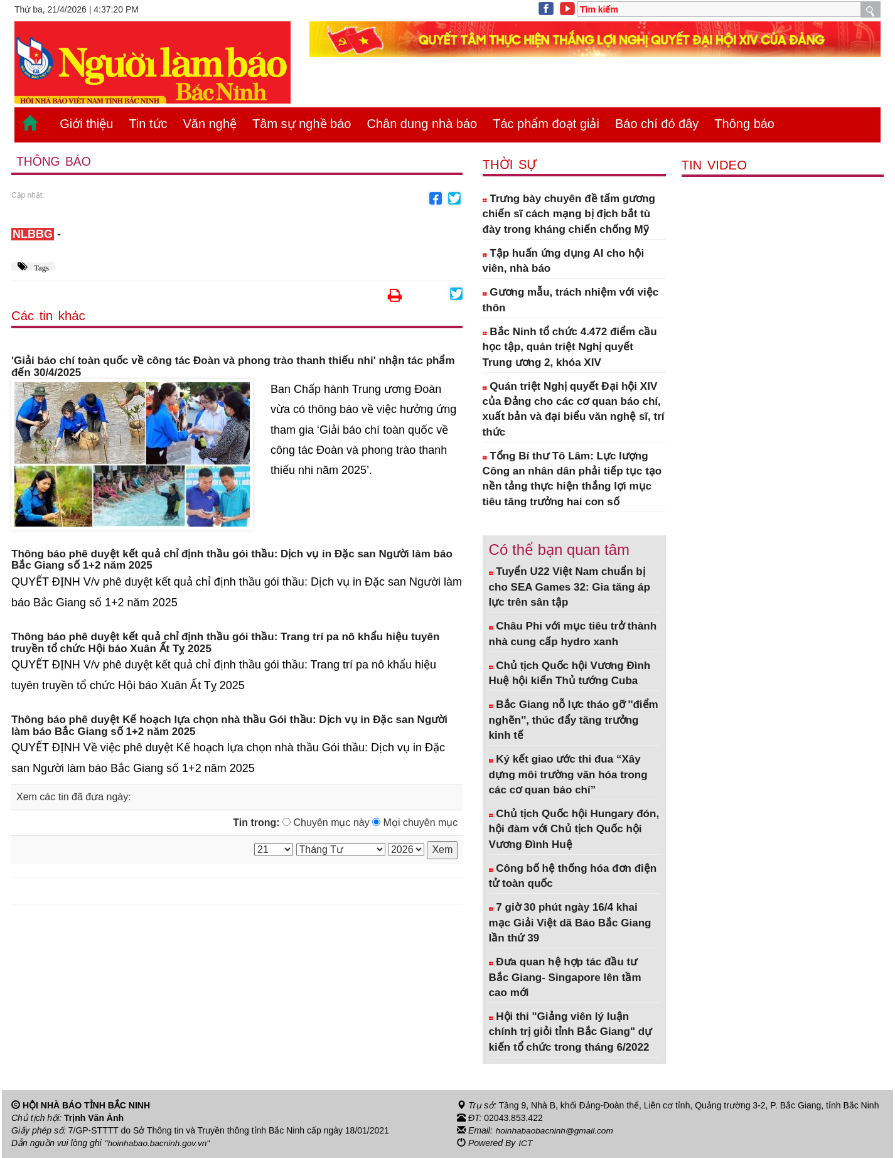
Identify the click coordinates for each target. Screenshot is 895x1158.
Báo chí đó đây (657, 124)
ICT (525, 1143)
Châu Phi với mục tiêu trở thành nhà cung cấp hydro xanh (573, 633)
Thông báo (744, 124)
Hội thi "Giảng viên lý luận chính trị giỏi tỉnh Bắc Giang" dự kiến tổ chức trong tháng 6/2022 (570, 1032)
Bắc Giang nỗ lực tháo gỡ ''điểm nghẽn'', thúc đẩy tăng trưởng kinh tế (573, 720)
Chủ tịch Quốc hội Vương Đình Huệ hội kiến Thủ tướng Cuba (570, 673)
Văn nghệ (210, 124)
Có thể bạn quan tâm (559, 549)
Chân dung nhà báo (422, 124)
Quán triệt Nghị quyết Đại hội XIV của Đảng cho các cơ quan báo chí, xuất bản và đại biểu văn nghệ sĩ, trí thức (574, 409)
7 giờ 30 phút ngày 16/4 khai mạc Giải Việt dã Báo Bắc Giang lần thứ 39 (570, 922)
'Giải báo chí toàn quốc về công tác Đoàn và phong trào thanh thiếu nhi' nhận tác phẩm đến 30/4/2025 (233, 367)
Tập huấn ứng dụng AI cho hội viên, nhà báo (564, 260)
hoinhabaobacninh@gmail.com (556, 1130)
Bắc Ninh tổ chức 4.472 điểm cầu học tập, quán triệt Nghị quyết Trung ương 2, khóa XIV (570, 347)
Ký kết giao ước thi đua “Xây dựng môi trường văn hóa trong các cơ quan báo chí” (568, 774)
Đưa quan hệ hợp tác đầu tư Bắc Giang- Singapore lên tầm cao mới (565, 977)
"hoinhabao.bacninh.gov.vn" (159, 1143)
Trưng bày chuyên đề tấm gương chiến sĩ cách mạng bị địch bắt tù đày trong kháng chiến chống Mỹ (569, 214)
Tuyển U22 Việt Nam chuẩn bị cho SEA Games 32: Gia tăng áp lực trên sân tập (569, 587)
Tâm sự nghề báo (301, 124)
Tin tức (148, 124)
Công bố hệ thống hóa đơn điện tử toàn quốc (573, 875)
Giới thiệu (86, 124)
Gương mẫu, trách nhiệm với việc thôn (571, 299)
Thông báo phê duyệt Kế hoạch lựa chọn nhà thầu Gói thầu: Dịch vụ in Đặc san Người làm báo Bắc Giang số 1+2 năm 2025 (229, 725)
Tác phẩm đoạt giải (546, 124)
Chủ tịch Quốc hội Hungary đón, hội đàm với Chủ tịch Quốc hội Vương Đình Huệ (574, 829)
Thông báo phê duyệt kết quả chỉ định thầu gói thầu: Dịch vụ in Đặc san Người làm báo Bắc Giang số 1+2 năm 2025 (232, 560)
